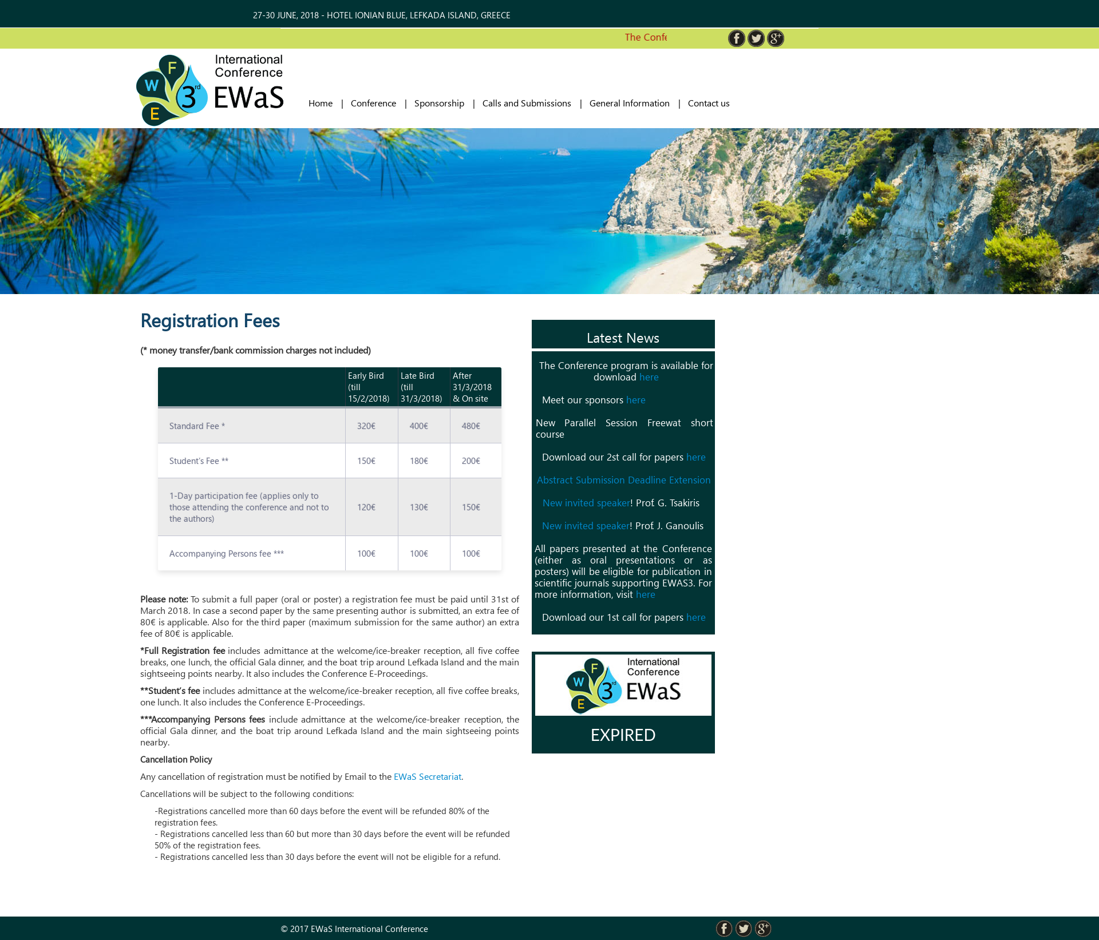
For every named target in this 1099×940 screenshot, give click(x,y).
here (649, 376)
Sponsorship (439, 103)
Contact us (709, 103)
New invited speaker (586, 502)
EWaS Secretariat (427, 776)
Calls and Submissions (527, 103)
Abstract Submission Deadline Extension (624, 479)
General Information (630, 103)
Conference (373, 103)
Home (321, 103)
